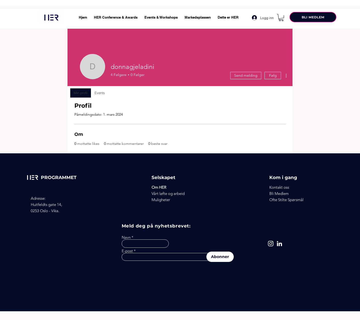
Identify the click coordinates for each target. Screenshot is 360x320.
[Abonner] (220, 256)
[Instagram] (270, 243)
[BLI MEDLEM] (313, 17)
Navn (126, 237)
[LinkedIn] (279, 243)
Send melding (245, 75)
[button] (281, 17)
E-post (127, 251)
